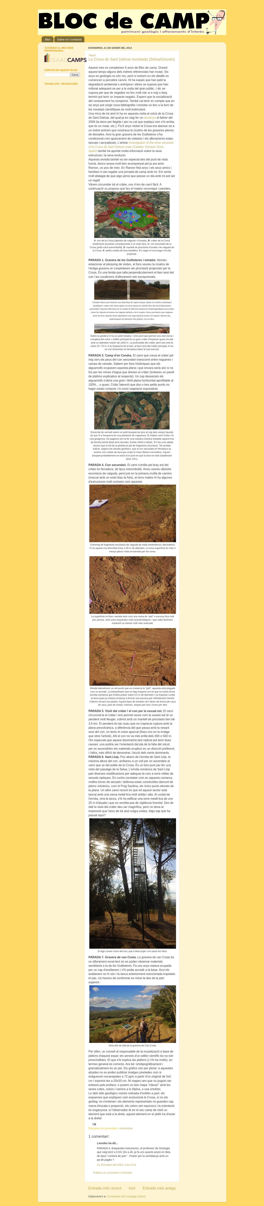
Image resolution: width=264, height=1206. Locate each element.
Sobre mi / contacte (69, 39)
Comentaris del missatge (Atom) (126, 1196)
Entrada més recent (105, 1188)
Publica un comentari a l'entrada (112, 1172)
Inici (132, 1188)
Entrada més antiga (159, 1188)
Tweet (92, 55)
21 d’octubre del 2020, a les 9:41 (116, 1164)
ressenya (150, 117)
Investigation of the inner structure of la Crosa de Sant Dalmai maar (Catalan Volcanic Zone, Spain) (131, 147)
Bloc (48, 39)
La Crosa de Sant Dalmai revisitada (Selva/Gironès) (132, 59)
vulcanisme (126, 1128)
